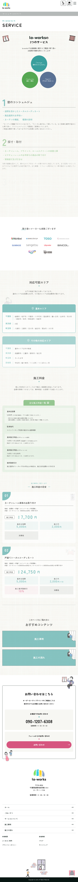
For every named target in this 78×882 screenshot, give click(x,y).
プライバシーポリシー (9, 845)
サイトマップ (43, 845)
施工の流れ (9, 830)
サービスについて (11, 819)
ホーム (7, 807)
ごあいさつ (9, 813)
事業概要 (5, 836)
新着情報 (42, 836)
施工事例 (8, 824)
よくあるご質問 (7, 841)
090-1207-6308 (39, 722)
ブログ (41, 841)
